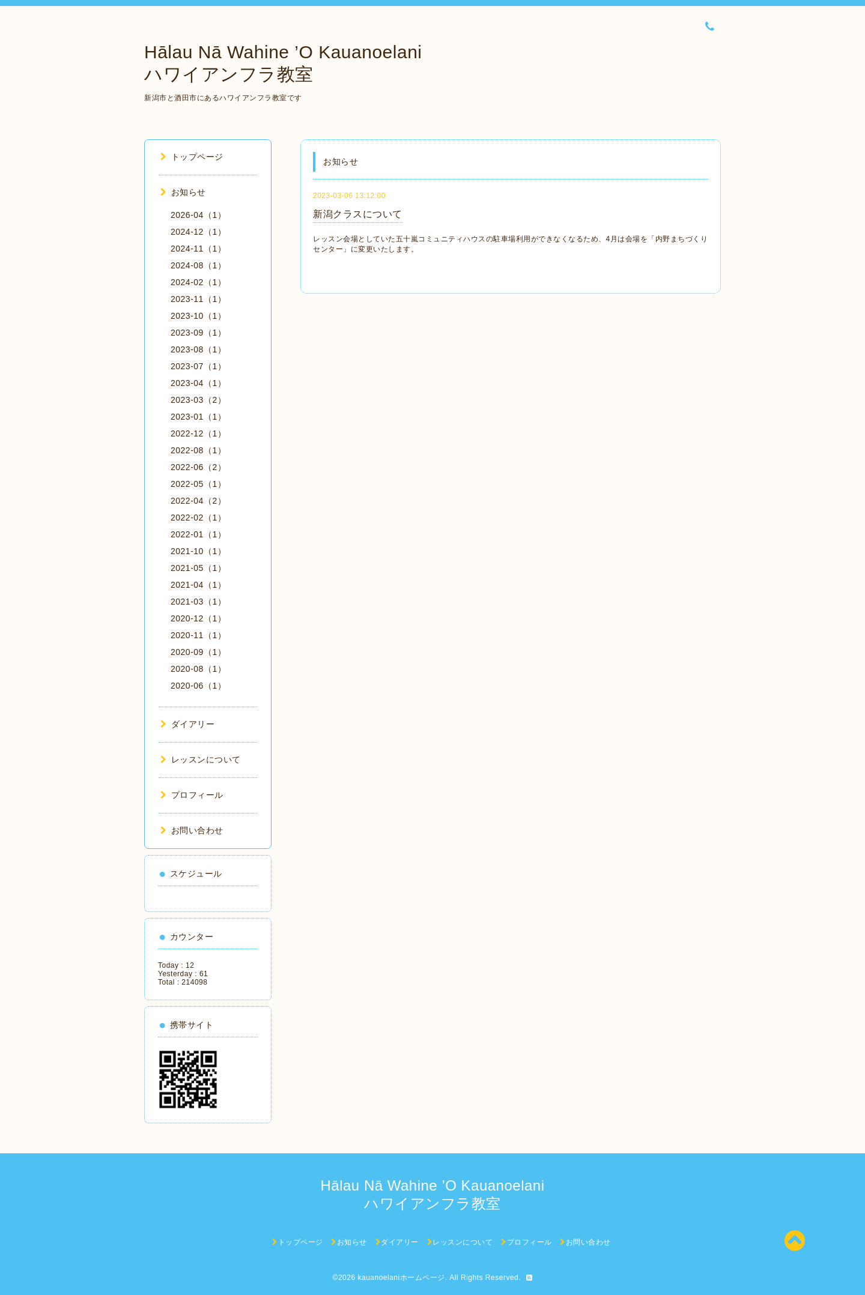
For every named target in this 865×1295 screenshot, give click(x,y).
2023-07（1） (198, 366)
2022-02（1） (198, 517)
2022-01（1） (198, 534)
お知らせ (183, 192)
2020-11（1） (198, 635)
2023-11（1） (198, 299)
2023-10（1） (198, 316)
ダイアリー (187, 724)
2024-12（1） (198, 232)
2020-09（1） (198, 652)
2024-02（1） (198, 282)
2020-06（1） (198, 685)
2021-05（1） (198, 568)
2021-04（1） (198, 585)
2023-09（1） (198, 332)
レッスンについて (200, 759)
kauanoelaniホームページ (401, 1277)
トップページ (191, 156)
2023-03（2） (198, 400)
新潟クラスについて (357, 214)
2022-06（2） (198, 467)
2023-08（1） (198, 349)
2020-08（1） (198, 669)
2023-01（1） (198, 416)
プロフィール (191, 795)
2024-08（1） (198, 265)
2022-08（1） (198, 450)
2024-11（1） (198, 248)
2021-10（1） (198, 551)
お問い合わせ (191, 830)
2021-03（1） (198, 601)
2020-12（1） (198, 618)
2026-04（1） (198, 215)
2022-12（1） (198, 433)
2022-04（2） (198, 501)
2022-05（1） (198, 484)
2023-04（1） (198, 383)
